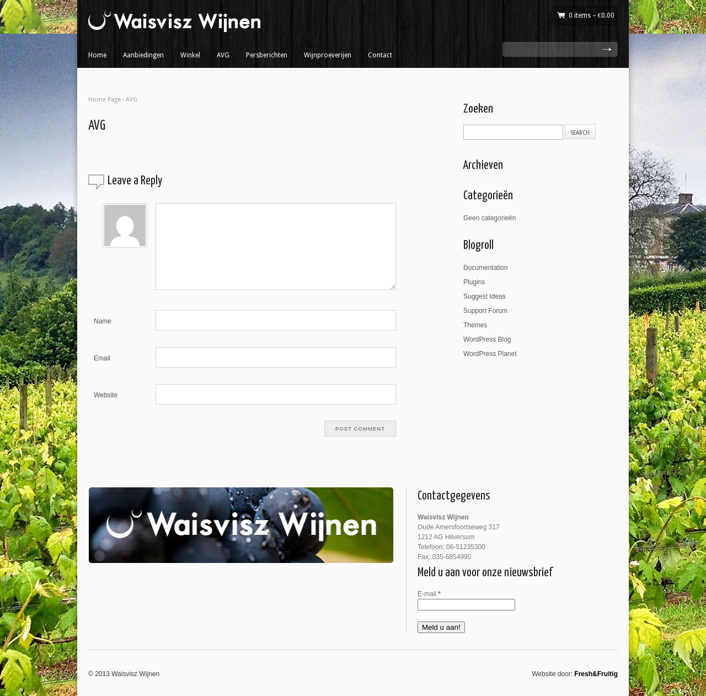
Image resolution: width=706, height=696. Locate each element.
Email (102, 358)
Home (97, 55)
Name (102, 321)
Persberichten (266, 55)
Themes (475, 325)
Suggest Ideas (484, 296)
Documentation (485, 268)
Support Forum (485, 311)
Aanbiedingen (143, 55)
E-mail (429, 594)
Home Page (104, 99)
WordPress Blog (487, 339)
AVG (223, 55)
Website (105, 395)
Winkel (190, 55)
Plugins (474, 282)
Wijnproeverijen (327, 55)
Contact (380, 55)
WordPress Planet (490, 354)
